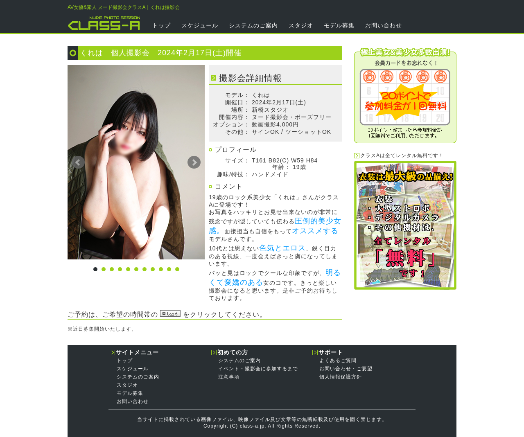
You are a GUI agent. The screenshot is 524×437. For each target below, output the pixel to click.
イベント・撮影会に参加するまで (258, 369)
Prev (78, 162)
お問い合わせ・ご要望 (346, 369)
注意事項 (228, 377)
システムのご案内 (253, 25)
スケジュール (199, 25)
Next (194, 162)
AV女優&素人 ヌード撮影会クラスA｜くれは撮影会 (124, 7)
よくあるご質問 (338, 360)
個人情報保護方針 (340, 377)
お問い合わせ (383, 25)
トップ (161, 25)
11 (177, 269)
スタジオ (301, 25)
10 (169, 269)
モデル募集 (339, 25)
